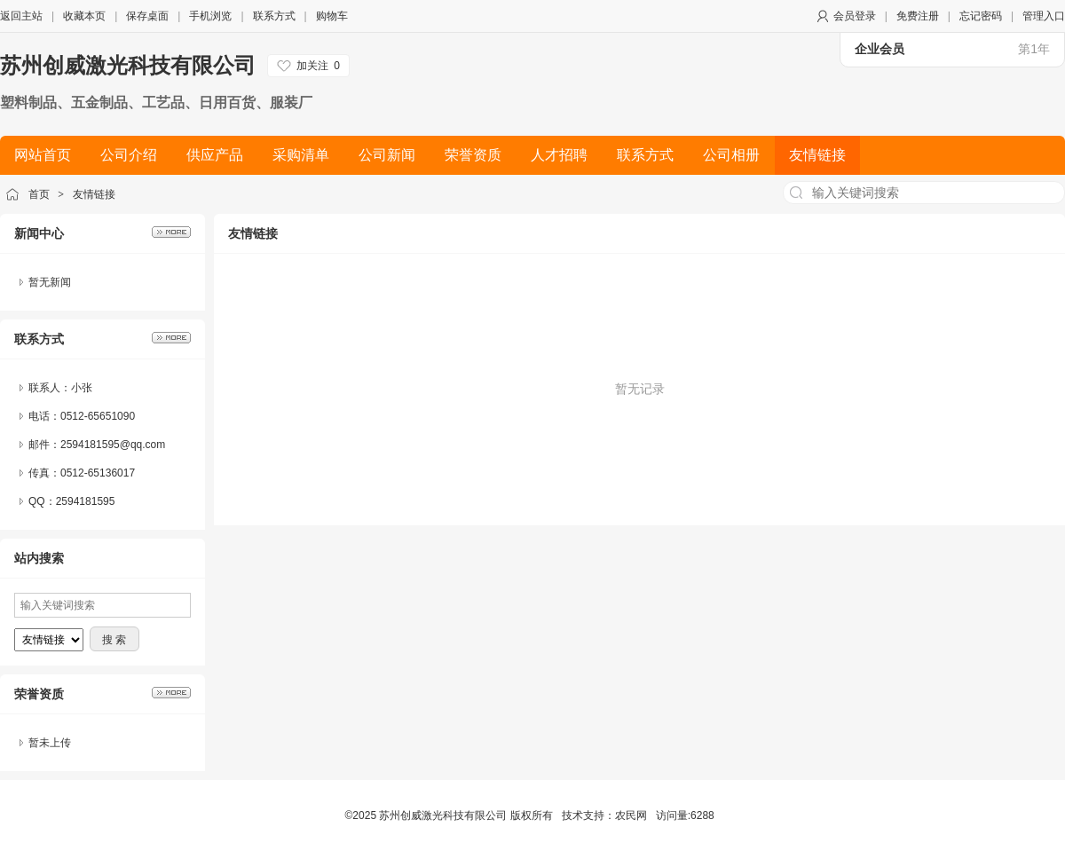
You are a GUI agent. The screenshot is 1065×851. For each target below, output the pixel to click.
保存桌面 (147, 16)
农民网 (631, 815)
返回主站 (21, 16)
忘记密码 (980, 16)
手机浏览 (210, 16)
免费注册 (917, 16)
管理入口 (1043, 16)
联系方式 (274, 16)
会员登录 (854, 16)
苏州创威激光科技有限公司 (128, 65)
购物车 (332, 16)
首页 (39, 194)
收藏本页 (84, 16)
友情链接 (94, 194)
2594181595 (85, 501)
